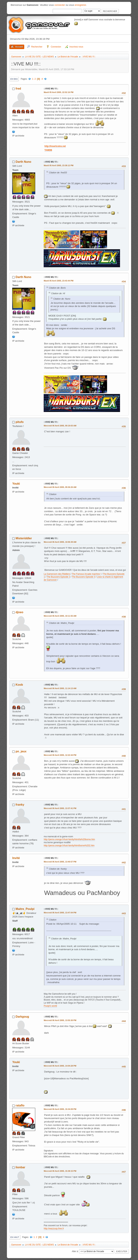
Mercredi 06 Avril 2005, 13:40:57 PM (60, 862)
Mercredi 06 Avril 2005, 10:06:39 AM (60, 542)
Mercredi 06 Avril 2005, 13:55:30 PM (60, 1020)
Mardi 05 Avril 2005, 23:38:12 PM (58, 165)
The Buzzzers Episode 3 (83, 577)
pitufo (20, 421)
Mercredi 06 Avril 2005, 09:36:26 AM (60, 487)
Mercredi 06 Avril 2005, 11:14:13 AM (60, 688)
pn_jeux (21, 751)
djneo (19, 612)
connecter (59, 5)
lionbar (20, 1167)
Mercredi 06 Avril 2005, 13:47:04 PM (60, 913)
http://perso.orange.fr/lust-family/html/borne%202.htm (69, 845)
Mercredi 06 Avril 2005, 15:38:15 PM (60, 1171)
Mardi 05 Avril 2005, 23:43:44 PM (58, 281)
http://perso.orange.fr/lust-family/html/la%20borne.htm (69, 839)
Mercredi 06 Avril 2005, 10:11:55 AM (60, 616)
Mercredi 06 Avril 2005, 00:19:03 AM (60, 426)
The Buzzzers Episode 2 (58, 577)
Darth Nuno (23, 161)
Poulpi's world (50, 1006)
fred (18, 88)
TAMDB (54, 150)
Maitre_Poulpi (25, 908)
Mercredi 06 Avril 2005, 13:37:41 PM (60, 808)
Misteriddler (24, 538)
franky (20, 804)
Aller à (75, 1251)
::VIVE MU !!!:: (51, 88)
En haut (14, 1237)
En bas (14, 79)
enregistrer (80, 5)
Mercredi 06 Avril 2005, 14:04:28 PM (60, 1066)
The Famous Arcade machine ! (86, 574)
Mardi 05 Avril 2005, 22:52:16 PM (58, 92)
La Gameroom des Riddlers (57, 574)
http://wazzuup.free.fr (54, 1228)
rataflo (20, 1105)
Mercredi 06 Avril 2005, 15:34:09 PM (60, 1109)
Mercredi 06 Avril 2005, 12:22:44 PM (60, 755)
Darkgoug (22, 1016)
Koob (19, 684)
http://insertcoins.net (61, 146)
